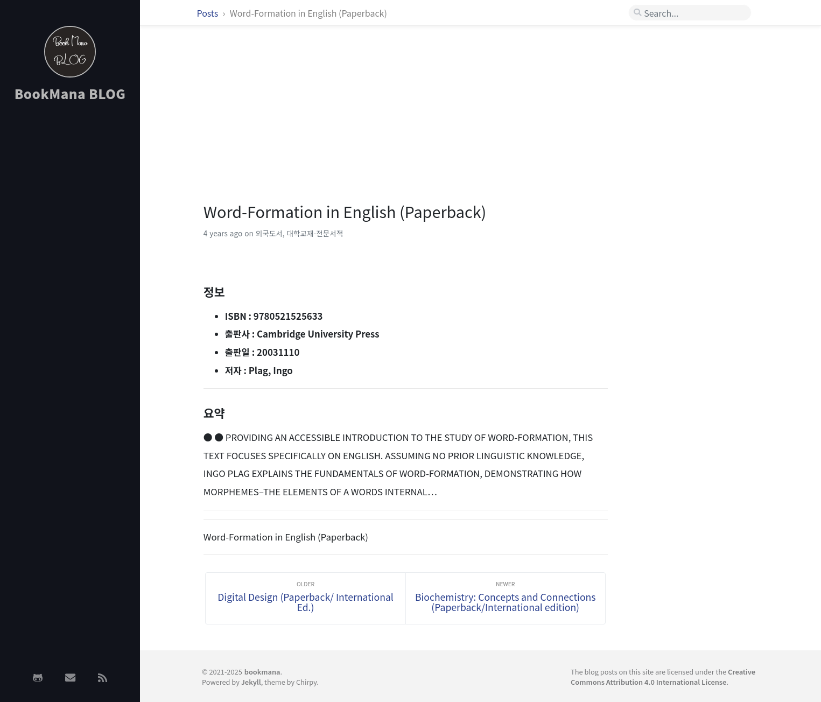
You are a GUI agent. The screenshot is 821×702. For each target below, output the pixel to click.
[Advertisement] (70, 281)
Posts (208, 12)
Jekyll (251, 682)
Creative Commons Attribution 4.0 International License (663, 676)
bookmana (262, 671)
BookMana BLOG (70, 93)
